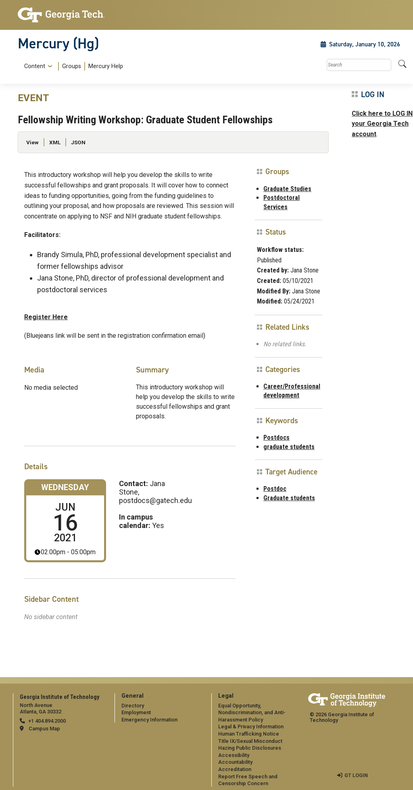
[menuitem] (72, 66)
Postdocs (276, 437)
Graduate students (289, 498)
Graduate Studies (287, 189)
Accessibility (233, 755)
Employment (136, 712)
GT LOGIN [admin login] (356, 775)
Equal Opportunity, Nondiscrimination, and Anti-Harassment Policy (252, 713)
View (32, 142)
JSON (78, 142)
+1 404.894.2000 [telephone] (47, 721)
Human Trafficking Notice (248, 734)
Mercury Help (105, 66)
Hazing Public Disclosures (249, 748)
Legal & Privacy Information (251, 726)
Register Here (46, 317)
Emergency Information (149, 720)
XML (54, 142)
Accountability (235, 762)
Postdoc (274, 489)
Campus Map (44, 729)
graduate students (289, 447)
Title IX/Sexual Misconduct (250, 741)
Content (34, 66)
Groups (71, 66)
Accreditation (234, 769)
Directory (132, 706)
